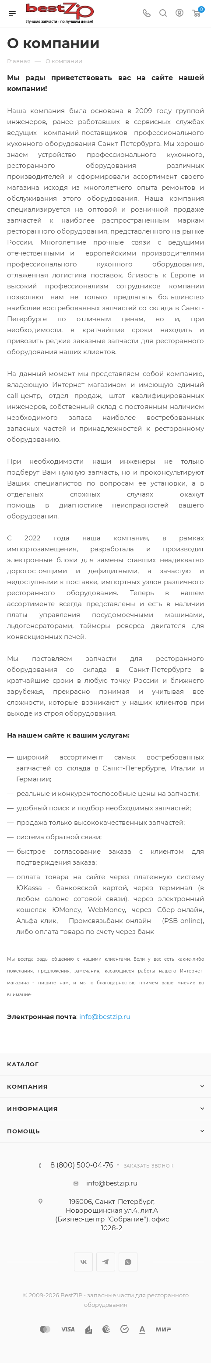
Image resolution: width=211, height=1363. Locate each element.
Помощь (23, 1131)
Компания (27, 1086)
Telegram (105, 1262)
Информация (32, 1108)
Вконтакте (83, 1262)
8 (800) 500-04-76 (81, 1165)
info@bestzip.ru (104, 1016)
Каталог (23, 1064)
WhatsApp (128, 1262)
